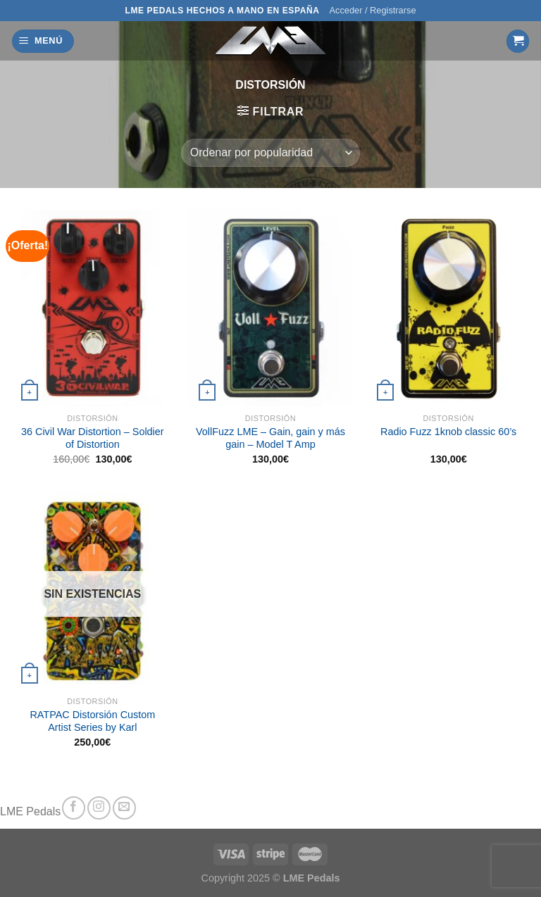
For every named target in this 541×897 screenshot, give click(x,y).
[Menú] (43, 41)
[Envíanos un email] (124, 808)
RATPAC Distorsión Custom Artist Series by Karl (92, 721)
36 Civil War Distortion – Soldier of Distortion (92, 438)
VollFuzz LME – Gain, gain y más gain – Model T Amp (270, 438)
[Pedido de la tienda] (270, 153)
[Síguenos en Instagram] (99, 808)
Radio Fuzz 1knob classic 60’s (448, 431)
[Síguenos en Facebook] (73, 808)
